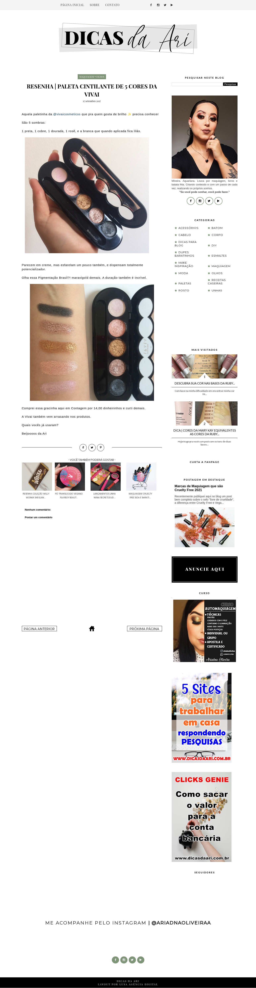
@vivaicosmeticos (67, 114)
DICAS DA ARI (128, 981)
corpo (217, 234)
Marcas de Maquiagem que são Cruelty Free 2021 (199, 488)
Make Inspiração (184, 264)
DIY (214, 245)
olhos (100, 76)
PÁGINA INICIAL (72, 5)
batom (217, 227)
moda (183, 273)
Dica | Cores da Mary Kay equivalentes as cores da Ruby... (204, 432)
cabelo (184, 234)
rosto (183, 290)
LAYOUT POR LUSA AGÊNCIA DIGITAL (128, 984)
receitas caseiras (217, 281)
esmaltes (219, 255)
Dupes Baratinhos (184, 254)
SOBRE (95, 5)
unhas (217, 290)
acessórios (188, 227)
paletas (184, 283)
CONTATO (112, 5)
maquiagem (86, 76)
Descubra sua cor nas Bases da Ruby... (204, 383)
